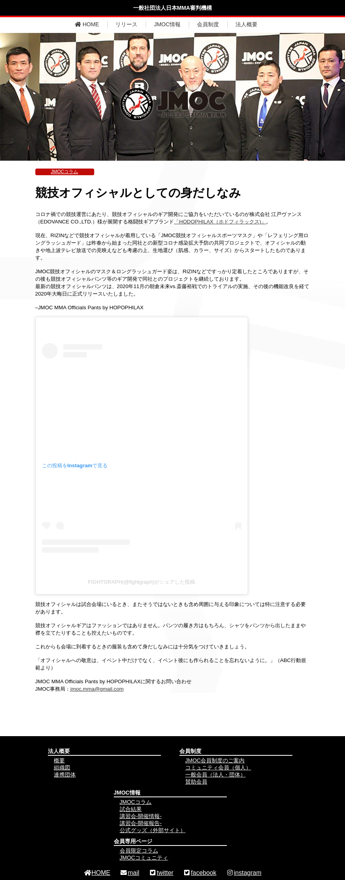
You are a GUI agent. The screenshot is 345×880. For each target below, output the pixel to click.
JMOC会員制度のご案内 (215, 760)
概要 (59, 760)
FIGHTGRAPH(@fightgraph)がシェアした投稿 (141, 582)
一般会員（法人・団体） (215, 774)
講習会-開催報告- (141, 823)
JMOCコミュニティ (144, 858)
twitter (161, 872)
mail (129, 872)
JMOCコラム (64, 171)
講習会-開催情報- (141, 816)
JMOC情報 (167, 24)
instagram (243, 872)
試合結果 (131, 809)
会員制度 (208, 24)
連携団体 (65, 774)
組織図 (62, 767)
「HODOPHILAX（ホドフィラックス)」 (220, 222)
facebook (199, 872)
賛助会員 (196, 781)
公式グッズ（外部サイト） (153, 830)
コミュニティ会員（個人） (218, 767)
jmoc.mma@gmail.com (97, 689)
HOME (87, 24)
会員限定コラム (139, 850)
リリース (126, 24)
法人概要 (246, 24)
